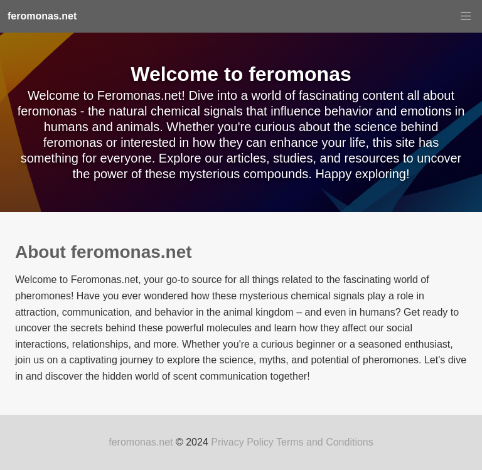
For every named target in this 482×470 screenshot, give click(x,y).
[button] (465, 16)
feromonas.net (141, 442)
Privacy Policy (242, 442)
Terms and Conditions (324, 442)
